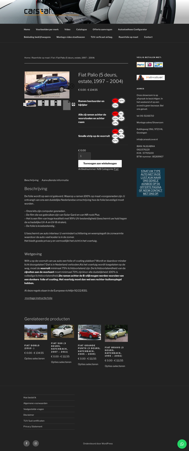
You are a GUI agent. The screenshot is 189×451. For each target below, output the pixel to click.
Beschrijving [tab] (31, 180)
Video (67, 29)
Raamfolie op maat (128, 37)
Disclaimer (28, 414)
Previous (24, 104)
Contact (148, 37)
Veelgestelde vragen (33, 409)
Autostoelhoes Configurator (132, 29)
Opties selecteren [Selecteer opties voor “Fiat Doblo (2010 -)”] (34, 358)
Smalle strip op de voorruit (94, 136)
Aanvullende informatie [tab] (55, 180)
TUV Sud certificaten (33, 420)
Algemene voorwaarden (35, 403)
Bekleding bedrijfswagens (37, 37)
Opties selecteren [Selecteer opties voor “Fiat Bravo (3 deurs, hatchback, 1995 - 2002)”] (115, 366)
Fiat (53, 57)
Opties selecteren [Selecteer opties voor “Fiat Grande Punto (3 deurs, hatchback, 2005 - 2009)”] (88, 364)
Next (73, 104)
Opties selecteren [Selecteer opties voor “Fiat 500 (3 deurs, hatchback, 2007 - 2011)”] (61, 362)
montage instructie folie (38, 298)
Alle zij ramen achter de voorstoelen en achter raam (92, 118)
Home (27, 29)
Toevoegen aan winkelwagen (100, 163)
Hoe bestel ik (29, 397)
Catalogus (81, 29)
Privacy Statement (32, 426)
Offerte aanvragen (102, 29)
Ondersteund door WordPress (98, 443)
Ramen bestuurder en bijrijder (91, 103)
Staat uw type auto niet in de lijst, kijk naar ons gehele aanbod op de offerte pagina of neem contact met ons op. (150, 182)
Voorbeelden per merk (47, 29)
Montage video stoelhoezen (71, 37)
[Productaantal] (84, 156)
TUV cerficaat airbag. (102, 37)
